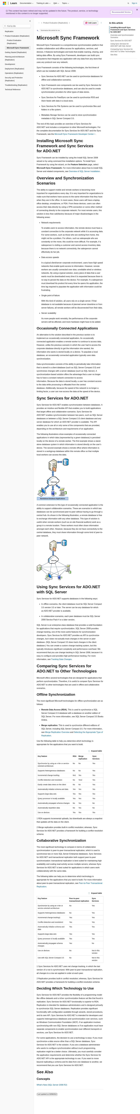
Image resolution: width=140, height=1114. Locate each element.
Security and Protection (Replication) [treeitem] (14, 79)
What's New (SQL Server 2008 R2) (52, 1085)
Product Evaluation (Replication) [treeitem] (14, 41)
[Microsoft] (4, 3)
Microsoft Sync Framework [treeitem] (18, 48)
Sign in (134, 3)
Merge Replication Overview (57, 732)
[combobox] (17, 26)
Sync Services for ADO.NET (121, 41)
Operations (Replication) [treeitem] (14, 73)
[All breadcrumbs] (39, 23)
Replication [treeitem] (9, 31)
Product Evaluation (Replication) (55, 23)
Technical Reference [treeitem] (12, 89)
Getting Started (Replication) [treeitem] (16, 52)
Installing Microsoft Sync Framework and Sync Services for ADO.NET (122, 30)
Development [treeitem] (10, 64)
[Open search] (128, 3)
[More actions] (101, 23)
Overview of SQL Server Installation (84, 171)
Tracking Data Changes (61, 659)
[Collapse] (30, 21)
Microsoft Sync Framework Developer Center (74, 134)
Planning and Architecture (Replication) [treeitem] (15, 58)
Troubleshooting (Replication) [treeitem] (16, 85)
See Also (113, 55)
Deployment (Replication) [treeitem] (14, 69)
